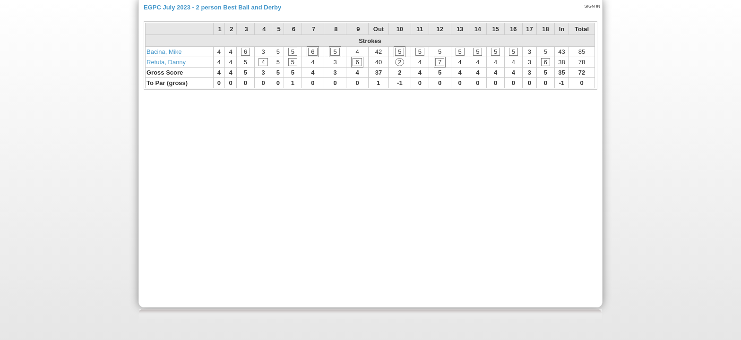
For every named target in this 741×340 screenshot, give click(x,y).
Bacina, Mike (163, 51)
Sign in (592, 6)
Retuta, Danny (166, 62)
